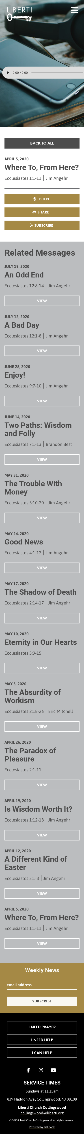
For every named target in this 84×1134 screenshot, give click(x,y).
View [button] (42, 300)
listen (43, 199)
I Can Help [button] (42, 1052)
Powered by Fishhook (42, 1127)
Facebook (29, 1070)
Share (43, 212)
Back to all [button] (42, 143)
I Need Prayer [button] (42, 1026)
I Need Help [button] (42, 1039)
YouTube (55, 1070)
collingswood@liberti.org (42, 1112)
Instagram (42, 1070)
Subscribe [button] (43, 225)
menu (74, 8)
